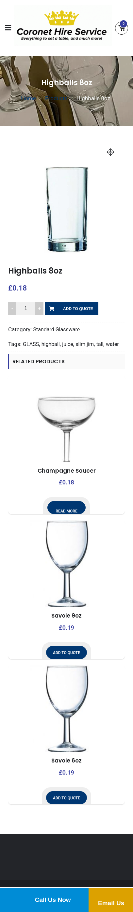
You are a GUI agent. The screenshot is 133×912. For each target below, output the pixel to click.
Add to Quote (78, 309)
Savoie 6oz (66, 760)
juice (67, 344)
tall (100, 344)
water (112, 344)
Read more (66, 511)
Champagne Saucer (67, 471)
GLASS (31, 344)
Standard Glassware (56, 329)
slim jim (84, 344)
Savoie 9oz (66, 616)
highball (51, 344)
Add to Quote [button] (66, 653)
